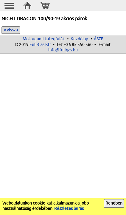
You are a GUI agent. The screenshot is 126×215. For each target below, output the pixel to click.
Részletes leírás (69, 208)
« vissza (11, 30)
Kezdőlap (79, 39)
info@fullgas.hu (63, 50)
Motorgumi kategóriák (44, 39)
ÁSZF (98, 39)
